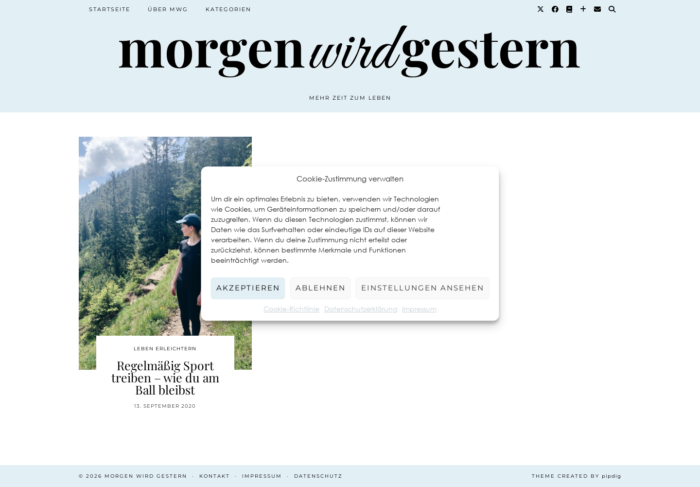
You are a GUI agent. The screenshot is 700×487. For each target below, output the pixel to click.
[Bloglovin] (583, 9)
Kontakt (214, 476)
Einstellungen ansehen (422, 287)
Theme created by (576, 476)
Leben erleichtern (165, 348)
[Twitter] (541, 9)
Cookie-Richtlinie (291, 309)
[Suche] (612, 9)
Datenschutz (318, 476)
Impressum (419, 309)
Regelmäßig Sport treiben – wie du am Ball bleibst (165, 377)
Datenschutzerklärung (360, 309)
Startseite (109, 9)
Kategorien (228, 9)
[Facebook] (556, 9)
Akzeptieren (248, 287)
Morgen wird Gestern (146, 476)
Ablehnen (321, 287)
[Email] (598, 9)
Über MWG (168, 9)
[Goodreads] (569, 9)
